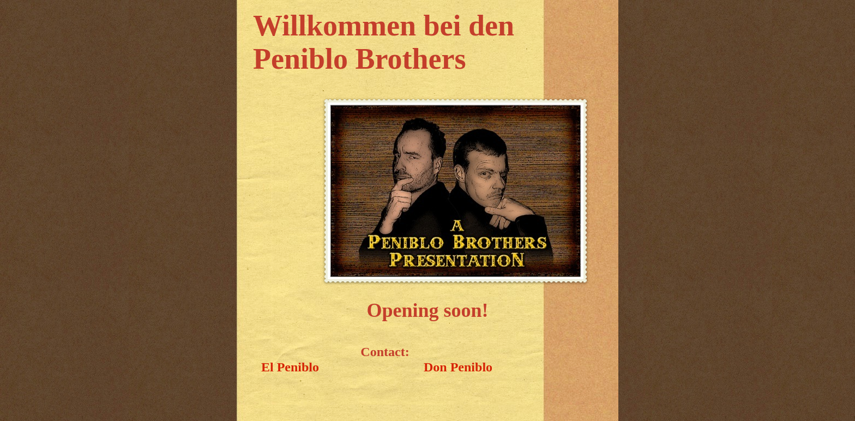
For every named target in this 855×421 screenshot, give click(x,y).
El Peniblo (290, 367)
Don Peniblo (458, 367)
